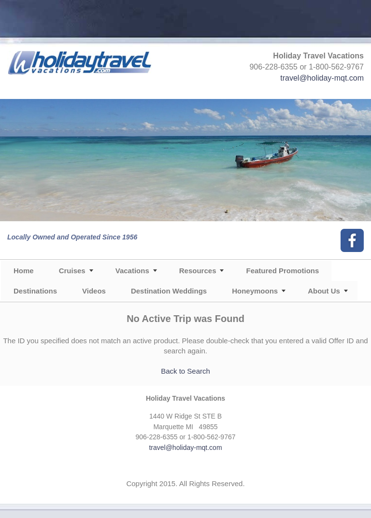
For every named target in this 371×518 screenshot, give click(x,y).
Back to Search (185, 371)
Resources (197, 270)
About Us (324, 291)
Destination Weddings (169, 291)
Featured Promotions (282, 270)
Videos (94, 291)
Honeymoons (255, 291)
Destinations (35, 291)
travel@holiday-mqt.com (322, 78)
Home (24, 270)
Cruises (72, 270)
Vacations (132, 270)
